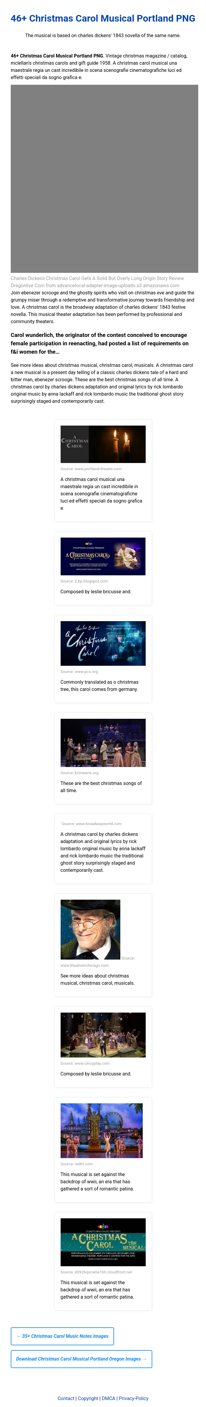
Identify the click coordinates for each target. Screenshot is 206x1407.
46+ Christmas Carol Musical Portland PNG (103, 18)
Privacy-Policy (133, 1398)
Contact (66, 1398)
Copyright (88, 1398)
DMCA (108, 1398)
